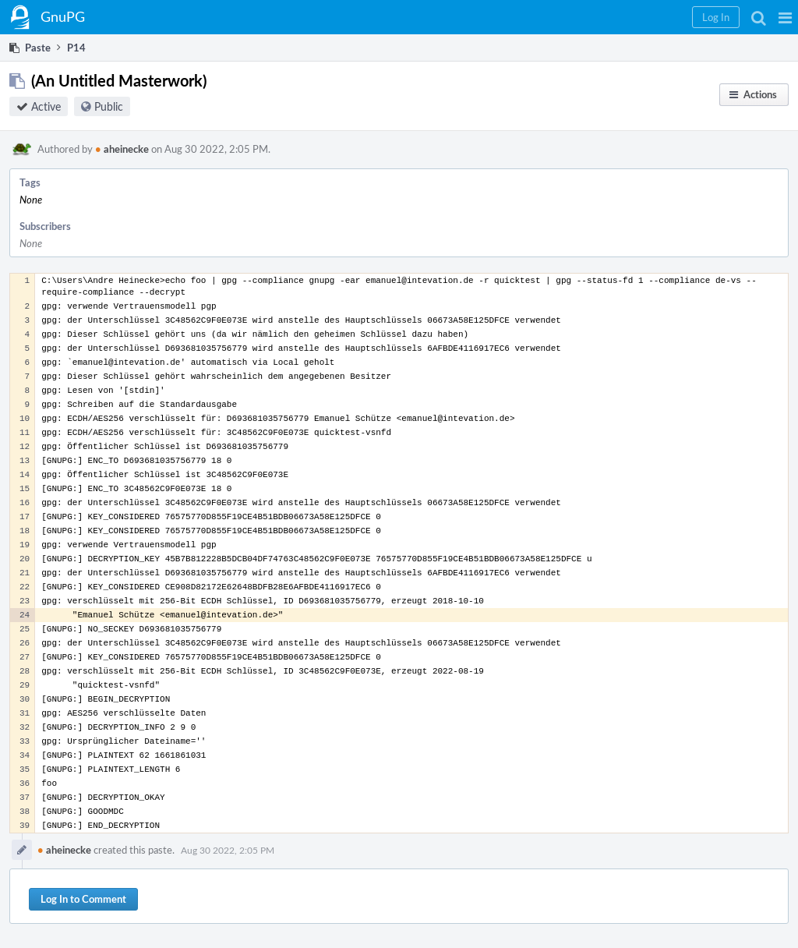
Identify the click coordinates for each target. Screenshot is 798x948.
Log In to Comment (83, 899)
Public (108, 106)
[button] (785, 17)
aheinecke (122, 149)
